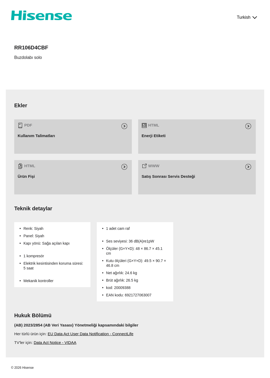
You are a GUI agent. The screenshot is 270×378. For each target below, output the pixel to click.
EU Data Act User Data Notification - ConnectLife (90, 334)
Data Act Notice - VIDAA (55, 342)
